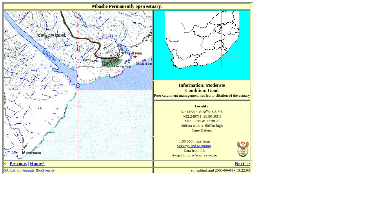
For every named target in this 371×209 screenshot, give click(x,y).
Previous (18, 163)
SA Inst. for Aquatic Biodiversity (29, 170)
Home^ (37, 163)
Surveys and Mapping (194, 146)
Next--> (242, 163)
